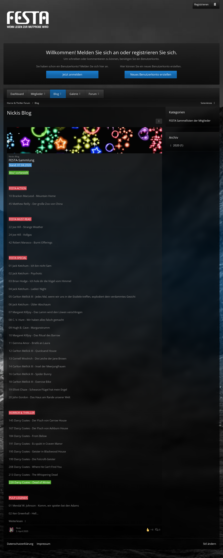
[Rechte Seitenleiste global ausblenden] (208, 103)
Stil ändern (209, 543)
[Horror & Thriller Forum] (28, 20)
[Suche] (214, 4)
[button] (159, 121)
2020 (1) (176, 145)
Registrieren (201, 4)
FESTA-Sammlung (21, 160)
